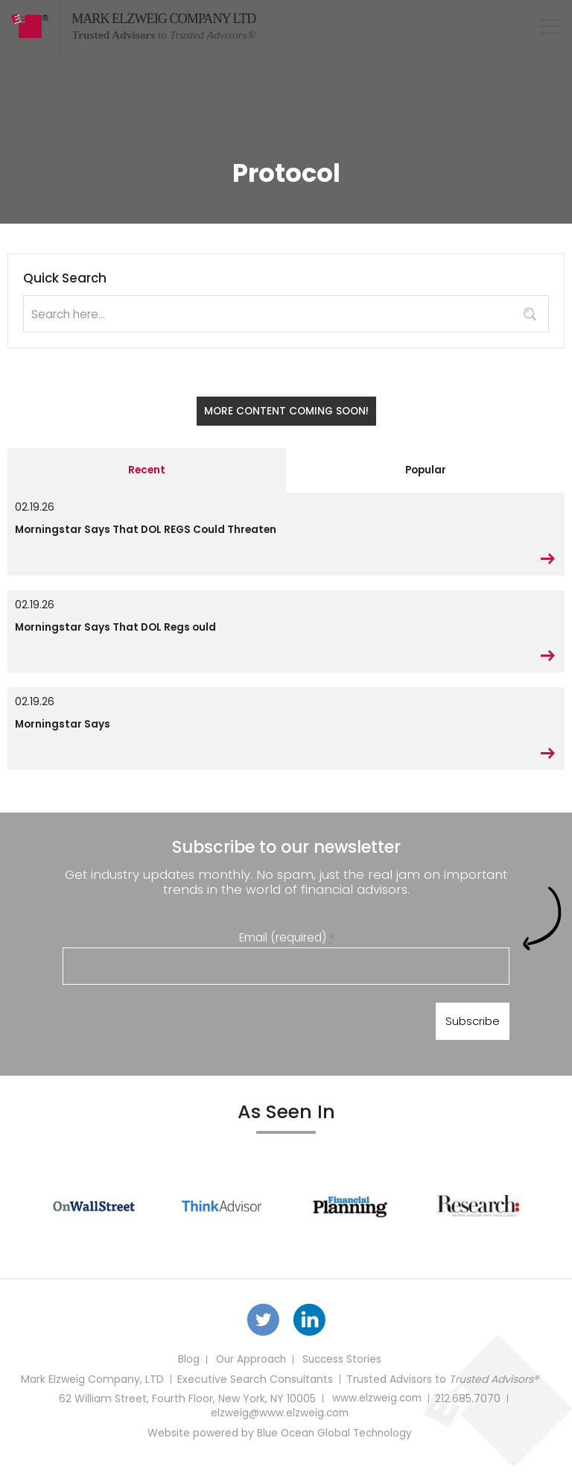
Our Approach (249, 1368)
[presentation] (176, 1029)
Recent (146, 471)
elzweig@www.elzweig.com (279, 1422)
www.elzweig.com (376, 1407)
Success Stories (343, 1368)
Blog (186, 1368)
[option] (94, 1213)
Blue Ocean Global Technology (334, 1441)
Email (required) (286, 941)
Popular (425, 471)
